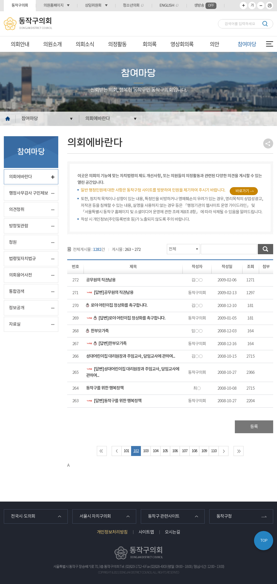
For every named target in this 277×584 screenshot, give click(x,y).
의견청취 (16, 209)
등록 (254, 426)
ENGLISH (166, 5)
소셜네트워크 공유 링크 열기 (268, 143)
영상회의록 (181, 44)
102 (136, 451)
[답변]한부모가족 (106, 343)
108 (194, 451)
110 (213, 451)
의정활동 (117, 44)
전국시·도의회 (23, 516)
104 (155, 451)
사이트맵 (146, 532)
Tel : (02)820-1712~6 (132, 567)
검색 (264, 23)
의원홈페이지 (53, 5)
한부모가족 (97, 331)
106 (175, 451)
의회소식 (85, 44)
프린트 (269, 5)
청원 (13, 242)
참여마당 (247, 44)
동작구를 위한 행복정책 (104, 388)
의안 (214, 44)
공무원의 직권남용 (101, 280)
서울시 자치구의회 (95, 516)
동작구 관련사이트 (163, 516)
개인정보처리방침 (112, 532)
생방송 (205, 6)
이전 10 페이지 (117, 451)
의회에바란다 (97, 118)
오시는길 (172, 532)
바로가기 (242, 191)
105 (165, 451)
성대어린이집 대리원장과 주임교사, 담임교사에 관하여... (130, 356)
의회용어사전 (20, 275)
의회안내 (20, 44)
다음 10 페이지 (223, 451)
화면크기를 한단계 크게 (243, 5)
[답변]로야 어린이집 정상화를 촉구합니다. (125, 318)
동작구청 (224, 516)
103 (145, 451)
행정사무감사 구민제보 (28, 193)
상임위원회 (93, 5)
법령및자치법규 (22, 258)
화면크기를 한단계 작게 (260, 5)
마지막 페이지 (239, 451)
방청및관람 (18, 226)
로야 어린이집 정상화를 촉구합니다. (116, 305)
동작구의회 (19, 5)
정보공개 (16, 308)
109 (204, 451)
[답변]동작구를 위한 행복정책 (113, 401)
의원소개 (52, 44)
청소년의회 (131, 5)
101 (126, 451)
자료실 (14, 324)
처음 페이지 (102, 451)
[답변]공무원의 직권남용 (109, 292)
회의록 (149, 44)
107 (184, 451)
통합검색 (16, 291)
